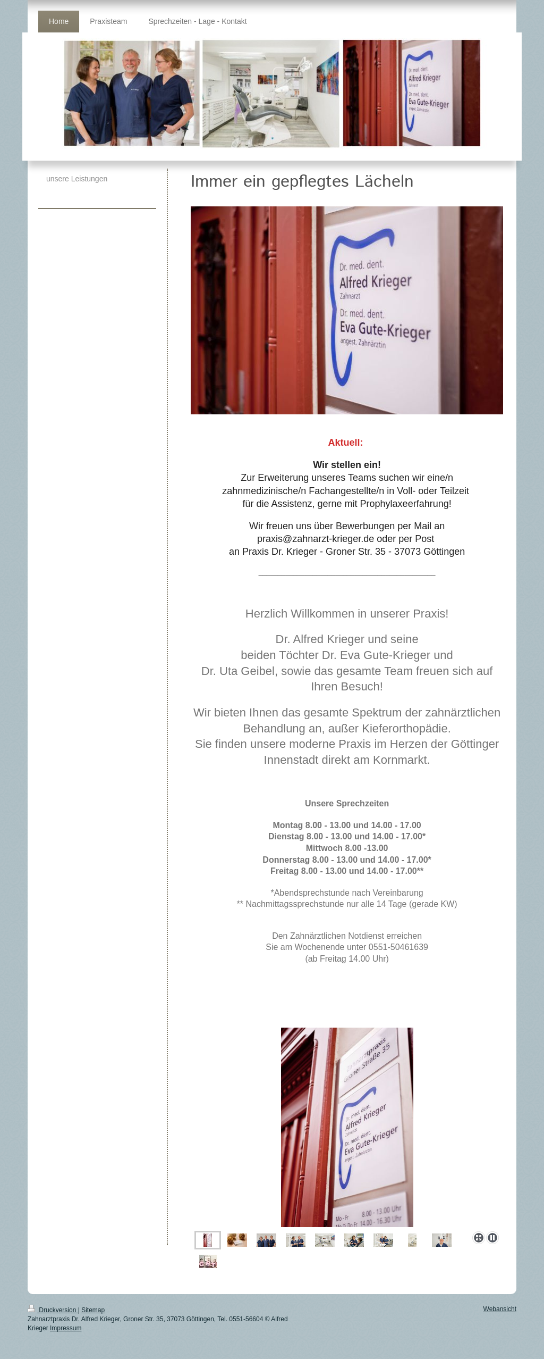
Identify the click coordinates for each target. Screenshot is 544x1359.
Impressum (65, 1328)
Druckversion (53, 1310)
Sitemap (93, 1310)
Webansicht (499, 1309)
